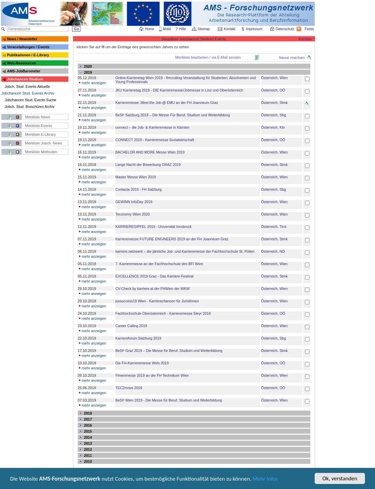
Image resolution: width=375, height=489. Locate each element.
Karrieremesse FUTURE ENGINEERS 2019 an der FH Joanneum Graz (171, 239)
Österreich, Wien (274, 78)
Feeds (310, 29)
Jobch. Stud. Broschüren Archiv (30, 107)
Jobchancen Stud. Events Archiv (27, 93)
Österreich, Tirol (273, 227)
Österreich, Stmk (274, 103)
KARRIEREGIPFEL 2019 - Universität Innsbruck (153, 227)
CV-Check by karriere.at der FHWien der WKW (152, 289)
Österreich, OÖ (273, 90)
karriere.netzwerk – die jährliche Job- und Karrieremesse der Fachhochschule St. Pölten (184, 251)
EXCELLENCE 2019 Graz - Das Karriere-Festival (154, 276)
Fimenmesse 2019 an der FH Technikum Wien (152, 375)
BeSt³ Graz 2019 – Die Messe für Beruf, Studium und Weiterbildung (168, 351)
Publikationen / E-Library (28, 55)
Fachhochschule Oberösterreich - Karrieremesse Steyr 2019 (162, 313)
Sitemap (204, 29)
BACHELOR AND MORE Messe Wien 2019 (150, 152)
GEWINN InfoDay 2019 (133, 202)
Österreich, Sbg (273, 115)
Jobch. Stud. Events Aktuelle (27, 86)
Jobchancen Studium (25, 79)
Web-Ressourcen (21, 63)
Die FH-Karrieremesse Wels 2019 (142, 363)
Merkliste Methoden (41, 152)
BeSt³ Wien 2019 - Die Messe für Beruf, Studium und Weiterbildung (168, 400)
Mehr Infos (265, 479)
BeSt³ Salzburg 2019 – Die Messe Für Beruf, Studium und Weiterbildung (172, 115)
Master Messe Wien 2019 (135, 177)
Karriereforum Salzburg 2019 (138, 338)
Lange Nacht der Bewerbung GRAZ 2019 (148, 165)
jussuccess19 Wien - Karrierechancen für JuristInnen (157, 301)
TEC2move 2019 (128, 388)
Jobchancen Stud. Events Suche (30, 100)
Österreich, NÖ (273, 251)
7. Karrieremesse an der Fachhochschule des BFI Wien (159, 264)
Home (149, 29)
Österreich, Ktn (273, 127)
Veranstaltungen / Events (28, 47)
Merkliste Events (38, 126)
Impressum (254, 29)
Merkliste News (37, 117)
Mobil (167, 29)
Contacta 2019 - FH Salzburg (138, 189)
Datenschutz (285, 29)
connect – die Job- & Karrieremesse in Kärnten (152, 127)
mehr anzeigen (92, 83)
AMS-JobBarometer (23, 71)
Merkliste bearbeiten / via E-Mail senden (208, 57)
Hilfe (182, 29)
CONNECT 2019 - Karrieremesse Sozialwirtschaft (154, 140)
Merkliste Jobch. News (43, 143)
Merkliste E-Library (40, 134)
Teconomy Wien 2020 (132, 214)
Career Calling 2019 (131, 326)
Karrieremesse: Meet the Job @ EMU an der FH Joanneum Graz (166, 103)
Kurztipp (305, 39)
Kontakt (229, 29)
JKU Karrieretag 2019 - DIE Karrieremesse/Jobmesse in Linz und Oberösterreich (179, 90)
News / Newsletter (22, 39)
